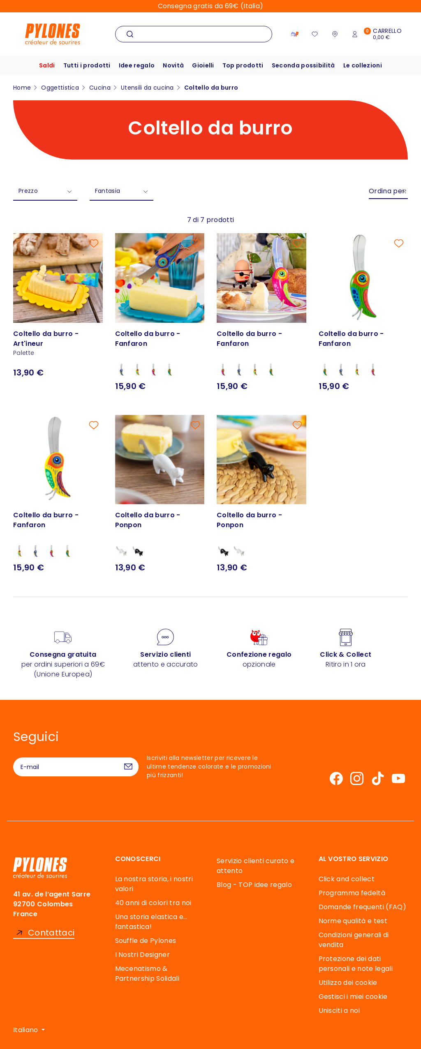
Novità (173, 65)
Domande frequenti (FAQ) (362, 907)
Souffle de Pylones (145, 940)
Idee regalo (137, 65)
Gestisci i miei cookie (353, 996)
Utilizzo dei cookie (348, 982)
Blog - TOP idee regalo (254, 884)
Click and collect (347, 879)
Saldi (47, 65)
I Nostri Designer (142, 954)
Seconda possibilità (303, 65)
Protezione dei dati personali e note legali (356, 963)
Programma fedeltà (352, 893)
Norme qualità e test (353, 921)
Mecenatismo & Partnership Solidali (147, 973)
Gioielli (203, 65)
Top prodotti (243, 65)
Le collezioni (362, 65)
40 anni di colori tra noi (153, 903)
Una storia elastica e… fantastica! (151, 921)
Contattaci (51, 932)
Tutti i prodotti (87, 65)
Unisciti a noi (339, 1010)
